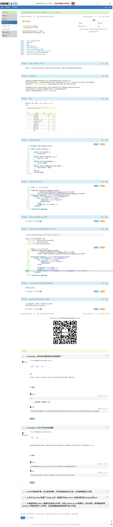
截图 (37, 366)
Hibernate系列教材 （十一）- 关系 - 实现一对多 (96, 16)
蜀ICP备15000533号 (55, 524)
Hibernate (31, 12)
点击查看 (75, 514)
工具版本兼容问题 (26, 21)
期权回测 (77, 524)
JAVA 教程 (66, 524)
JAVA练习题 (61, 524)
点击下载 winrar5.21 (93, 31)
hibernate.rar (83, 26)
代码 (42, 366)
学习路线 (14, 7)
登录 (110, 7)
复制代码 (96, 144)
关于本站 (69, 524)
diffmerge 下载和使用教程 (49, 90)
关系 (5, 19)
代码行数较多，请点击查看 (33, 221)
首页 (2, 7)
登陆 (32, 517)
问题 (32, 366)
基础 (5, 15)
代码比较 (102, 144)
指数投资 (73, 524)
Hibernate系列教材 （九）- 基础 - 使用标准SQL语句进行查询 (37, 16)
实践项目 (7, 7)
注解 (5, 35)
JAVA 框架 (24, 12)
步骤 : (31, 40)
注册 (106, 7)
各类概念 (6, 32)
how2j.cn (40, 524)
